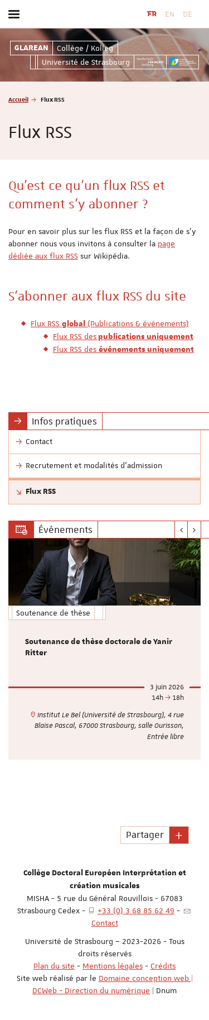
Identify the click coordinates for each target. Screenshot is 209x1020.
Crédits (163, 966)
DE (187, 14)
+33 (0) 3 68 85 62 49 (136, 910)
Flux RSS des (123, 336)
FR (152, 14)
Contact (104, 923)
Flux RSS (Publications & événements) (110, 323)
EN (169, 14)
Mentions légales (112, 966)
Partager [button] (145, 834)
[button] (179, 835)
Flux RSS (41, 492)
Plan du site (54, 966)
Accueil (18, 99)
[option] (104, 649)
